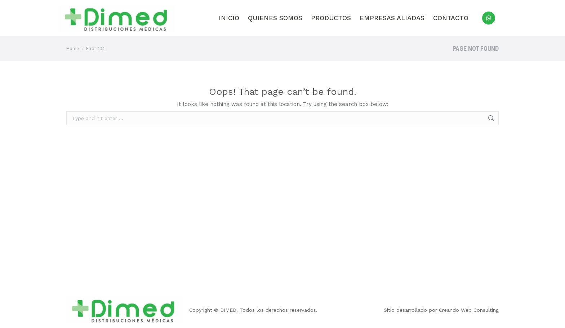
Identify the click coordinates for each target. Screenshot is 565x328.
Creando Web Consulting (469, 310)
